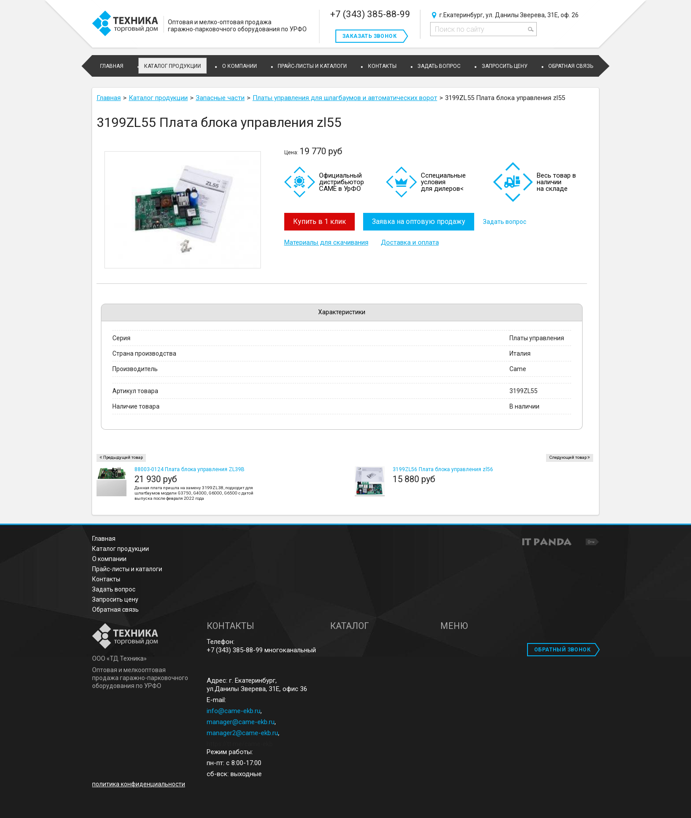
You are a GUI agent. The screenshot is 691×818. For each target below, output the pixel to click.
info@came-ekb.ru (233, 711)
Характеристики (341, 312)
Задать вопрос (505, 222)
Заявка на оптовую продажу (419, 221)
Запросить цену (115, 599)
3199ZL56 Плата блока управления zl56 (443, 469)
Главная (103, 538)
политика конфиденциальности (138, 784)
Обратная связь (115, 609)
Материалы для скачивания (326, 242)
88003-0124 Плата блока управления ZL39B (189, 469)
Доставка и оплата (410, 242)
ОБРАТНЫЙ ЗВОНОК (562, 650)
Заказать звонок (369, 36)
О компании (109, 558)
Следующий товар (568, 457)
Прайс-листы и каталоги (127, 569)
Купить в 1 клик (319, 221)
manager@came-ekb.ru (241, 722)
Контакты (106, 579)
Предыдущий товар (123, 457)
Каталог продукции (172, 66)
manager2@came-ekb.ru (242, 733)
